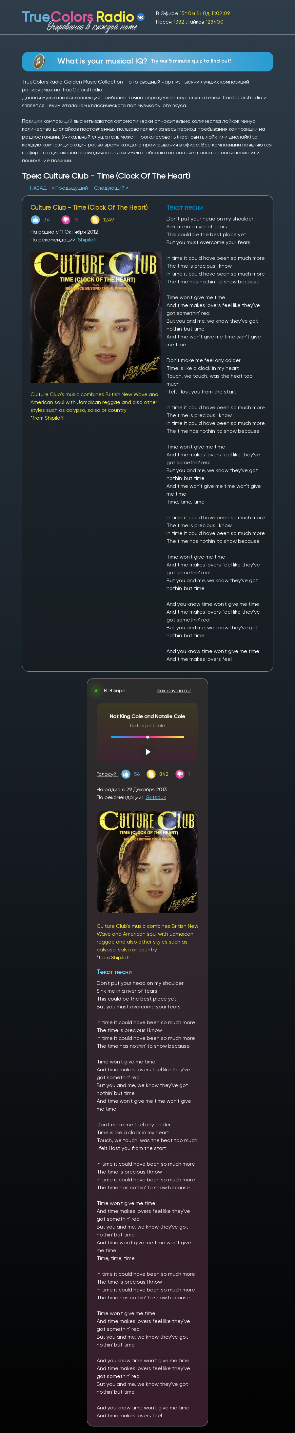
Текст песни (114, 972)
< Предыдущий (69, 188)
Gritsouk (156, 797)
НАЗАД (39, 188)
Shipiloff (87, 240)
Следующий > (111, 188)
